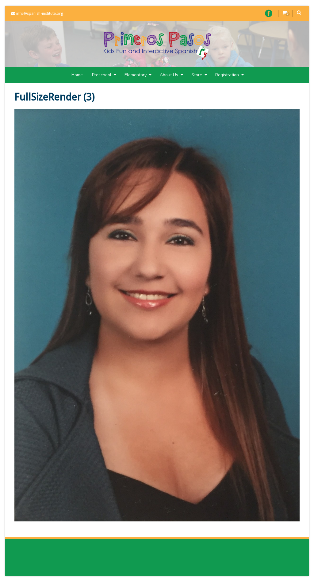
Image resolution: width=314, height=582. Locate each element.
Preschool (104, 75)
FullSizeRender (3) (54, 97)
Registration (229, 75)
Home (77, 75)
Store (199, 75)
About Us (171, 75)
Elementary (137, 75)
